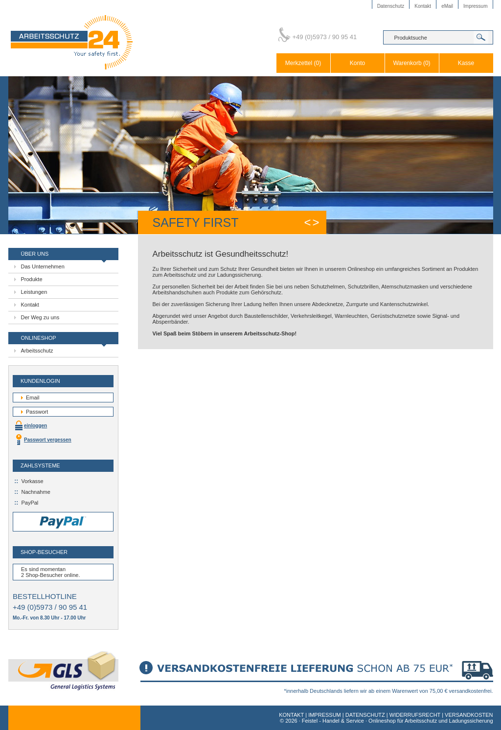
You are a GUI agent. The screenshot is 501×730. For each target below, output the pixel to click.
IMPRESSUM (324, 715)
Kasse (466, 63)
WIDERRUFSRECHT (414, 715)
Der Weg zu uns (40, 317)
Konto (357, 63)
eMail (447, 6)
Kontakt (422, 6)
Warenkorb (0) (411, 63)
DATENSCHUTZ (365, 715)
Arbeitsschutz (37, 351)
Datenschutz (391, 6)
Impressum (475, 6)
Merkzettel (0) (303, 63)
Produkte (32, 279)
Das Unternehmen (43, 266)
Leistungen (34, 292)
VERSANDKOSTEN (469, 715)
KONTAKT (291, 715)
